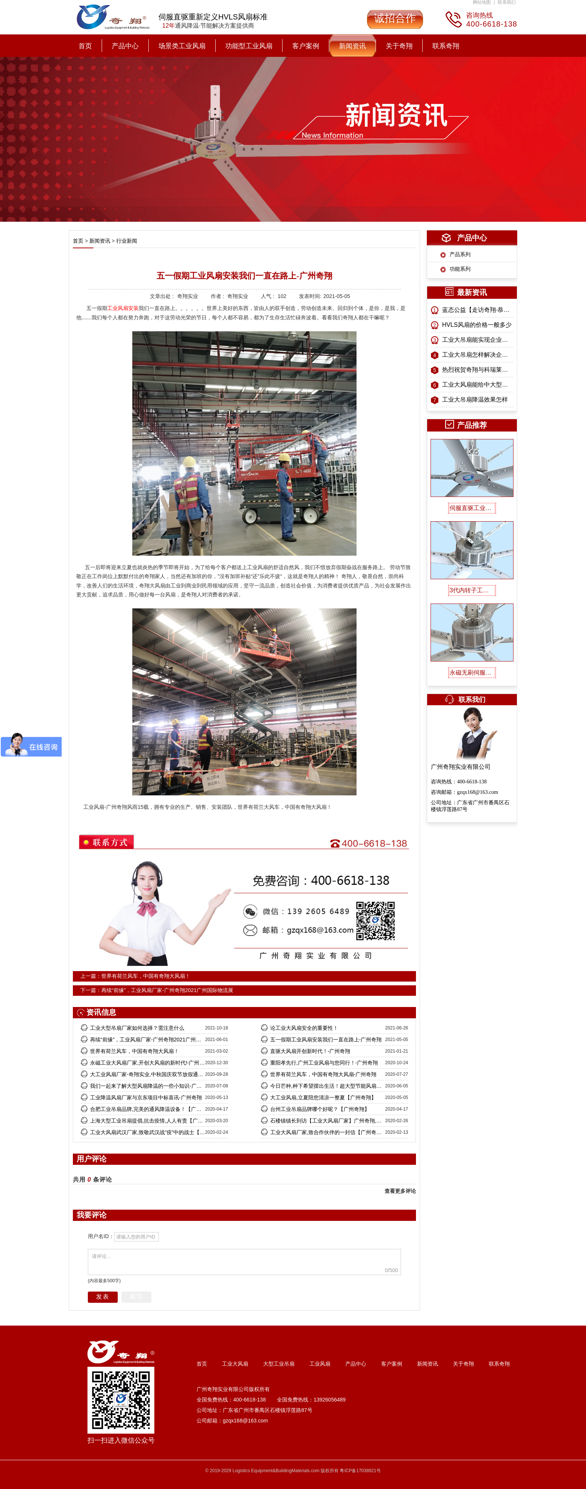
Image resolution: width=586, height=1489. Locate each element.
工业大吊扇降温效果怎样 (475, 399)
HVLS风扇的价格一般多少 (477, 325)
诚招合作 (395, 18)
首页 (85, 46)
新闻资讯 (352, 46)
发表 (103, 1296)
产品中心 (125, 46)
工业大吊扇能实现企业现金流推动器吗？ (477, 340)
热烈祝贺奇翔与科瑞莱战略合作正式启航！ (477, 369)
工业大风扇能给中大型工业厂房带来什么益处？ (477, 384)
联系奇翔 (445, 46)
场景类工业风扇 (182, 46)
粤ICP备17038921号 (360, 1470)
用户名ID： (101, 1236)
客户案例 (305, 46)
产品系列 (460, 254)
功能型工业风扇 (248, 46)
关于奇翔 (399, 46)
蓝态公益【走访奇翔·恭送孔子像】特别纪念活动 (477, 310)
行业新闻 (126, 241)
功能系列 (460, 269)
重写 (136, 1296)
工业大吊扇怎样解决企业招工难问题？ (477, 354)
